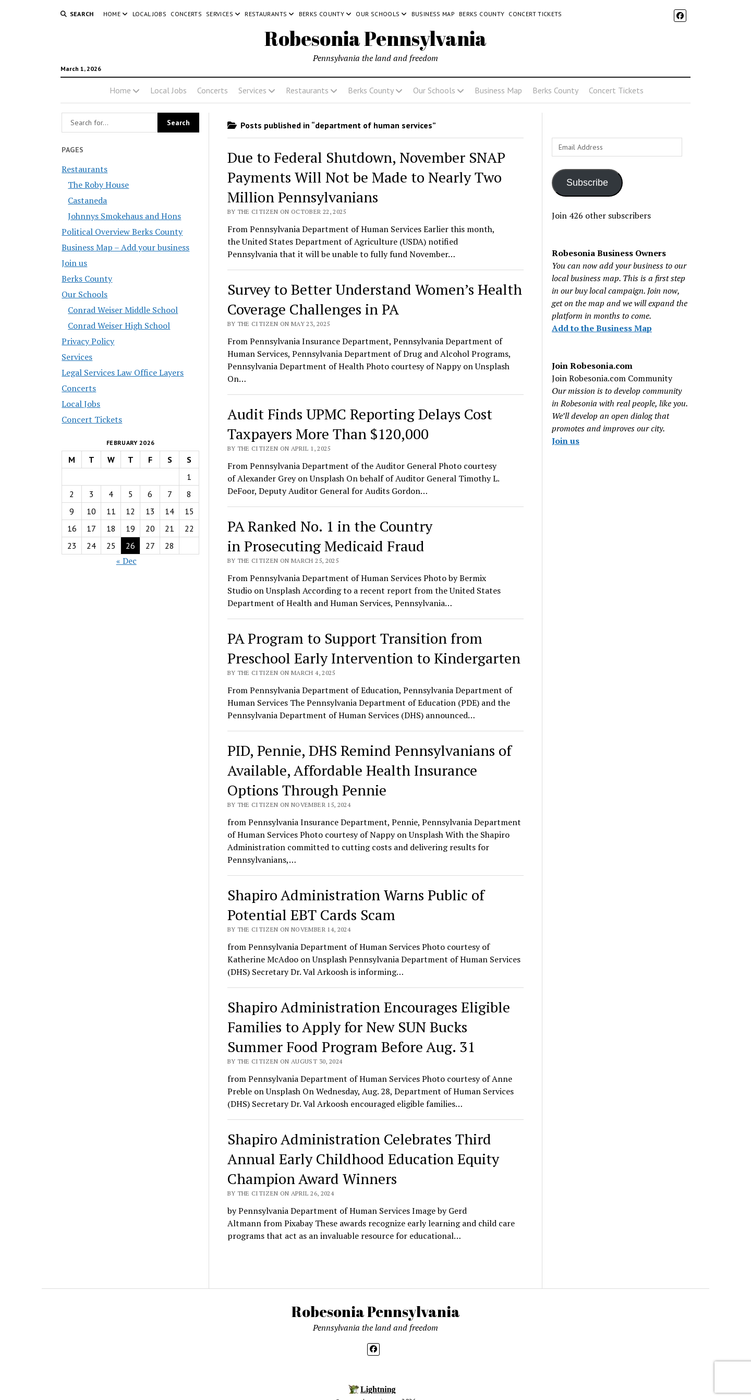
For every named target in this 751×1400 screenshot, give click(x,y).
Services (219, 14)
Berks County (321, 14)
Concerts (186, 14)
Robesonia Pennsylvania (375, 38)
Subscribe (587, 182)
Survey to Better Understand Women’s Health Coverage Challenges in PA (374, 299)
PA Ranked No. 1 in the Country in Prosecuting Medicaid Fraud (329, 536)
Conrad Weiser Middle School (123, 310)
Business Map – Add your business (125, 247)
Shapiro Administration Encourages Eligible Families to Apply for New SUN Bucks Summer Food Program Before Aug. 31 (368, 1026)
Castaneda (87, 200)
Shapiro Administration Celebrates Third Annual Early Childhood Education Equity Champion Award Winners (363, 1158)
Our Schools (377, 14)
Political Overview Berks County (122, 231)
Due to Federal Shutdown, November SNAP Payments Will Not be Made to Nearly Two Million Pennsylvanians (366, 177)
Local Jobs (149, 14)
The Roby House (98, 184)
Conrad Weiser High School (119, 325)
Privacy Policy (88, 341)
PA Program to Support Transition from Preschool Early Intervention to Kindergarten (373, 648)
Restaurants (266, 14)
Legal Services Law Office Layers (123, 372)
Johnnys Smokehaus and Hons (124, 216)
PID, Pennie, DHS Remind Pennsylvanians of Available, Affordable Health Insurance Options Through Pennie (369, 770)
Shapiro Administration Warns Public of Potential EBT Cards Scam (355, 904)
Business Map (433, 14)
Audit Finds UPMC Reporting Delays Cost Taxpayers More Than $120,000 (359, 423)
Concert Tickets (535, 14)
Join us (74, 263)
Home (111, 14)
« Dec (126, 560)
